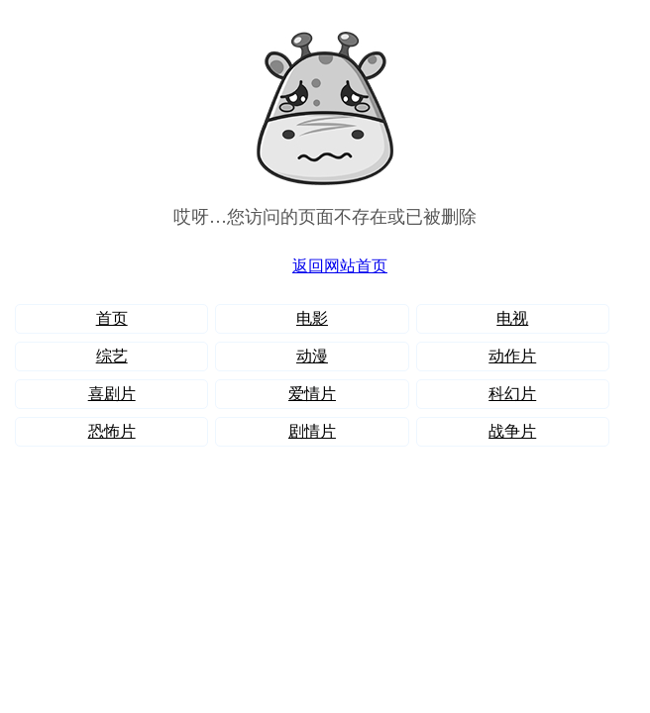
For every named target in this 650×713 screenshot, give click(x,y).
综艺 (112, 356)
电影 (312, 318)
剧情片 (312, 431)
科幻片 (512, 393)
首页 (112, 318)
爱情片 (312, 393)
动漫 (312, 356)
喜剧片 (112, 393)
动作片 (512, 356)
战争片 (512, 431)
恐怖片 (112, 431)
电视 (512, 318)
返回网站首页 (339, 265)
